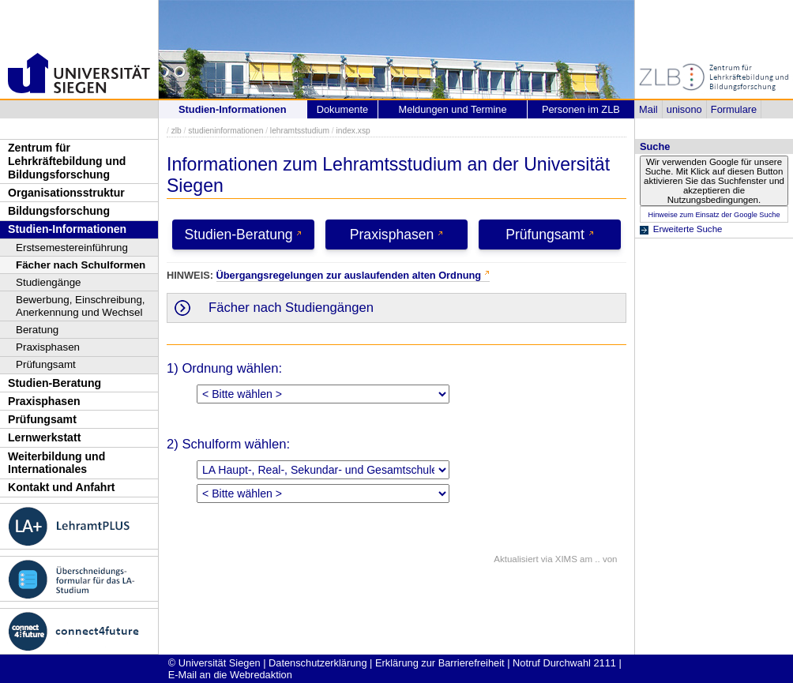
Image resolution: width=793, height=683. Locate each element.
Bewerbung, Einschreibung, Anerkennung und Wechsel (80, 306)
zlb (176, 130)
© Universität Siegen (214, 663)
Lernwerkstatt (44, 437)
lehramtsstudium (299, 130)
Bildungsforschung (59, 211)
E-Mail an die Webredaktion (230, 675)
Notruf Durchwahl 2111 (564, 663)
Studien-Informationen (67, 229)
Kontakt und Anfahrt (61, 487)
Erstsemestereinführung (72, 247)
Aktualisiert (516, 559)
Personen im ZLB (581, 109)
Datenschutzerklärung (317, 663)
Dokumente (342, 109)
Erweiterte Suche (688, 229)
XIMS (566, 559)
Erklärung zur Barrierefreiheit (440, 663)
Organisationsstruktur (66, 192)
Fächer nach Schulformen (80, 265)
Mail (648, 109)
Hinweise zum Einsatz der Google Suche (714, 215)
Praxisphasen (48, 347)
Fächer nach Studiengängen (291, 307)
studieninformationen (225, 130)
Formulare (734, 109)
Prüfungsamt (46, 364)
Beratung (37, 330)
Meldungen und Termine (452, 109)
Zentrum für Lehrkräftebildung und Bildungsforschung (67, 160)
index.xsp (353, 130)
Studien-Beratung (54, 383)
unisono (684, 109)
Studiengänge (48, 282)
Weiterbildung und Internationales (56, 463)
